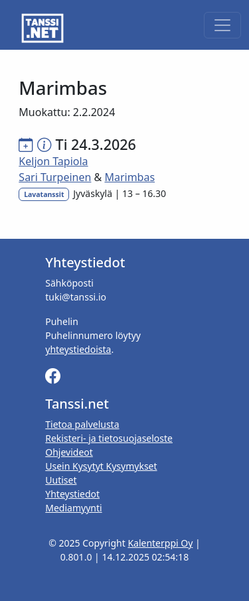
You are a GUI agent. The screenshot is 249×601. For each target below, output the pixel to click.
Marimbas (129, 177)
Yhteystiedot (72, 494)
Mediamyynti (73, 507)
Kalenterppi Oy (160, 543)
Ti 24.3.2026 (96, 144)
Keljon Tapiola (53, 161)
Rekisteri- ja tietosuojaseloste (109, 438)
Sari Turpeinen (55, 177)
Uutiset (60, 480)
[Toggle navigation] (222, 25)
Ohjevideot (69, 452)
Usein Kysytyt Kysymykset (101, 466)
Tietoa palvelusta (82, 424)
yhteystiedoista (78, 349)
